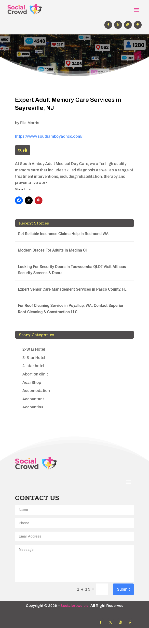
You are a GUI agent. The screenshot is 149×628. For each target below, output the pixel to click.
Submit (123, 589)
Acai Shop (31, 382)
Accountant (33, 399)
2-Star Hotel (33, 349)
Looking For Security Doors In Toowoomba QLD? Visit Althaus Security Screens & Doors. (72, 269)
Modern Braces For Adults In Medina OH (53, 250)
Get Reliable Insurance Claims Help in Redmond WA (63, 233)
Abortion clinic (35, 374)
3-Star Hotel (33, 358)
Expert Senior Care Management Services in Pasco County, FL (72, 289)
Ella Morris (29, 123)
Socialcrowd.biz (74, 606)
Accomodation (36, 391)
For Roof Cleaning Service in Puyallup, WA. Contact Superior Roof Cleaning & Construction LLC (70, 308)
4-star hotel (33, 366)
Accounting (32, 407)
